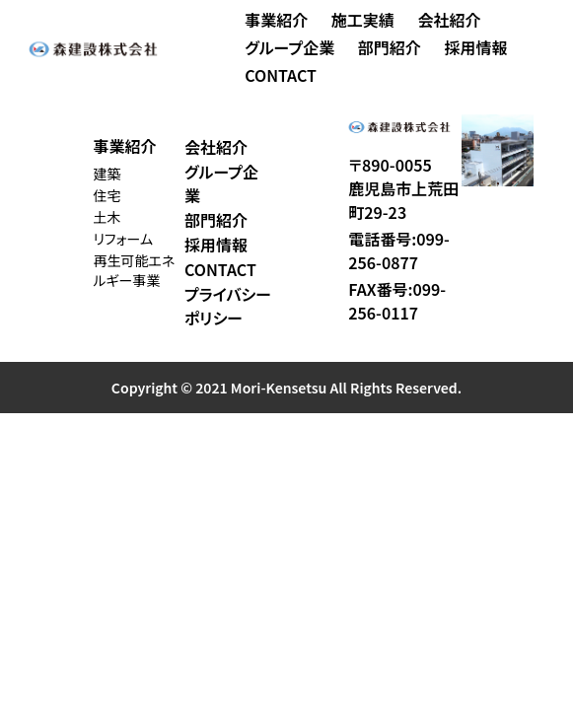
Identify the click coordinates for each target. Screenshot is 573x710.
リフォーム (123, 238)
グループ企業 (289, 47)
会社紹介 (448, 20)
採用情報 (475, 47)
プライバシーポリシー (227, 305)
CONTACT (281, 75)
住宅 (106, 195)
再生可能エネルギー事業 (134, 270)
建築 (106, 173)
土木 (106, 217)
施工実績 (362, 20)
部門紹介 (389, 47)
